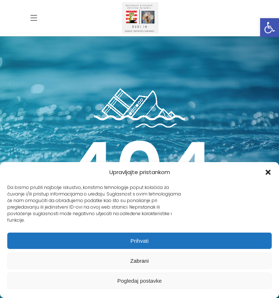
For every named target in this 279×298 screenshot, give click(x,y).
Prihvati (139, 241)
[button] (269, 27)
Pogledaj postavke (139, 281)
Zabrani (139, 261)
